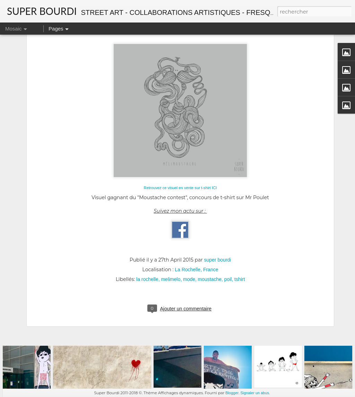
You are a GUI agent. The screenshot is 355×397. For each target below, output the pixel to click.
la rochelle (147, 225)
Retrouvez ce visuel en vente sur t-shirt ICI (180, 134)
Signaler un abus (254, 393)
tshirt (239, 225)
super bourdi (217, 206)
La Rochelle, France (196, 216)
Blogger (232, 393)
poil (228, 225)
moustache (210, 225)
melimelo (170, 225)
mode (189, 225)
